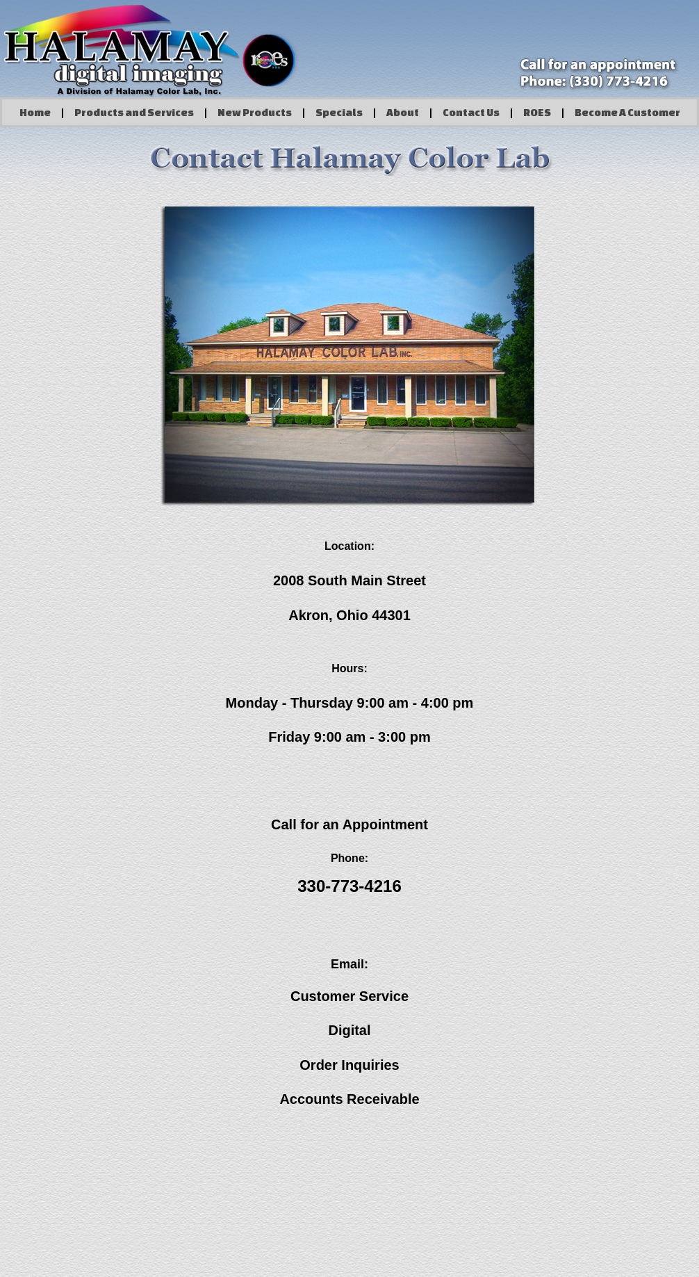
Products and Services (134, 112)
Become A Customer (627, 112)
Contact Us (471, 112)
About (402, 112)
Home (35, 112)
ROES (537, 112)
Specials (339, 112)
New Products (254, 112)
